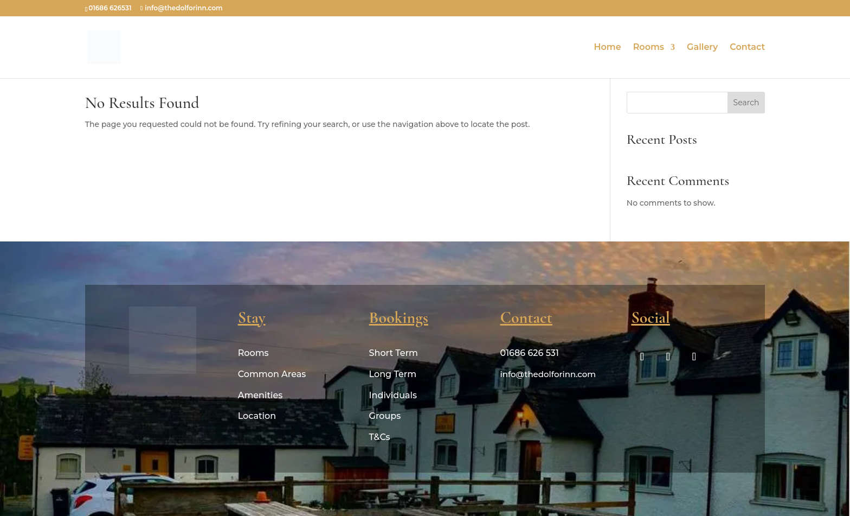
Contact (747, 47)
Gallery (702, 47)
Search (746, 102)
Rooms (648, 47)
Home (607, 47)
